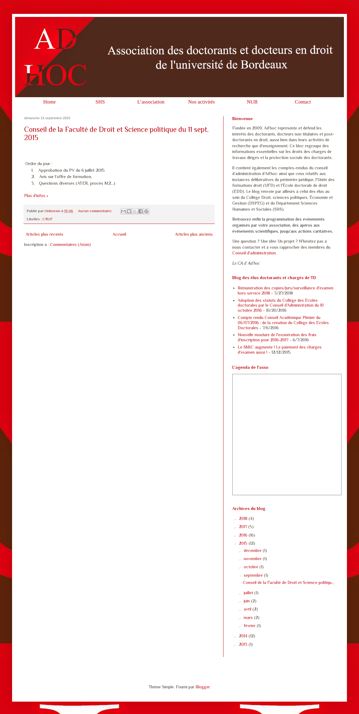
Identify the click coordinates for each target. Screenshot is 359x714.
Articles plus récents (44, 234)
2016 (244, 535)
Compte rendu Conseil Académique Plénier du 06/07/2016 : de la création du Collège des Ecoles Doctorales (283, 322)
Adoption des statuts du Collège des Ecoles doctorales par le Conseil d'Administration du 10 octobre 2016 (281, 305)
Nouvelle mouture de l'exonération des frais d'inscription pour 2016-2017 (277, 337)
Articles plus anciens (194, 234)
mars (249, 617)
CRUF (48, 219)
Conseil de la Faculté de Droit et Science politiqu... (288, 582)
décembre (253, 550)
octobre (251, 566)
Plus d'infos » (36, 195)
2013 (244, 644)
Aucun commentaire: (95, 211)
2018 (244, 518)
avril (248, 609)
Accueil (119, 234)
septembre (254, 575)
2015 (244, 543)
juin (247, 600)
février (250, 625)
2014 (244, 635)
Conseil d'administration (254, 252)
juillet (249, 592)
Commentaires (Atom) (70, 244)
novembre (253, 558)
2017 (243, 526)
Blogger (202, 686)
